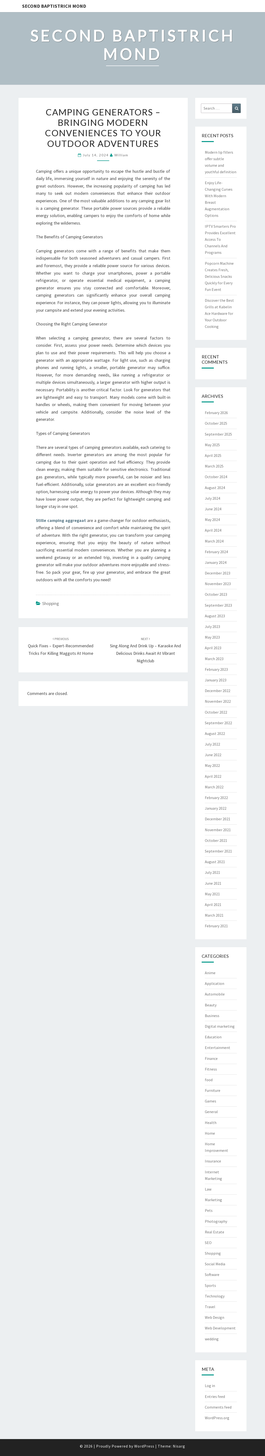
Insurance (213, 1161)
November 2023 (218, 583)
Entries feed (215, 1396)
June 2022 (213, 754)
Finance (211, 1058)
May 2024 (212, 519)
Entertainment (217, 1047)
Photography (216, 1221)
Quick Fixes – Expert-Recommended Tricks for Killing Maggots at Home (60, 646)
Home (210, 1133)
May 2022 (212, 765)
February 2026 (216, 412)
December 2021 (217, 818)
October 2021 (216, 840)
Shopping (50, 603)
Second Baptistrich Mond (54, 6)
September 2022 (218, 722)
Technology (214, 1296)
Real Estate (214, 1232)
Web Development (220, 1328)
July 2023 (212, 626)
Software (212, 1274)
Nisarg (179, 1446)
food (209, 1079)
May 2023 (212, 637)
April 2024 (213, 530)
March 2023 (214, 658)
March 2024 (214, 541)
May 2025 (212, 444)
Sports (210, 1285)
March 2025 (214, 466)
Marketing (213, 1199)
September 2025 (218, 434)
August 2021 (215, 861)
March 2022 (214, 787)
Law (208, 1189)
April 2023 (213, 647)
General (211, 1111)
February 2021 (216, 925)
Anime (210, 972)
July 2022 (212, 744)
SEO (208, 1242)
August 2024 (215, 487)
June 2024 (213, 508)
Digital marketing (220, 1026)
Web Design (214, 1317)
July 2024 (212, 498)
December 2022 (217, 690)
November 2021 (218, 829)
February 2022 (216, 797)
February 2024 (216, 551)
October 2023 (216, 594)
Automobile (215, 994)
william (121, 155)
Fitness (211, 1069)
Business (212, 1015)
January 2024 (215, 562)
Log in (210, 1385)
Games (210, 1101)
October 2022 (216, 712)
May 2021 (212, 893)
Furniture (212, 1090)
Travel (210, 1306)
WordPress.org (217, 1417)
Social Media (215, 1263)
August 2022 (215, 733)
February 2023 (216, 669)
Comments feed (218, 1407)
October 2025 (216, 423)
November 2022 (218, 701)
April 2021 (213, 904)
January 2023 (215, 680)
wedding (212, 1338)
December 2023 (217, 573)
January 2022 (215, 808)
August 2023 (215, 615)
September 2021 (218, 851)
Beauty (210, 1005)
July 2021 (212, 872)
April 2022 (213, 776)
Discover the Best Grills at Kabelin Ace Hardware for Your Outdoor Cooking (219, 313)
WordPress (144, 1446)
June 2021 (213, 883)
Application (214, 983)
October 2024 (216, 476)
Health (210, 1122)
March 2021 (214, 915)
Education (213, 1036)
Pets (209, 1210)
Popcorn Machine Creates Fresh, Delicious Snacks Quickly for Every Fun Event (219, 276)
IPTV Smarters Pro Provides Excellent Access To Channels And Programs (220, 239)
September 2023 (218, 605)
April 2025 (213, 455)
